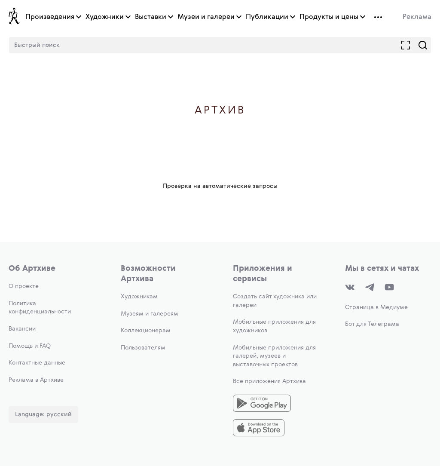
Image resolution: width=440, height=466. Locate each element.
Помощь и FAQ (30, 346)
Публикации (267, 17)
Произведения (49, 17)
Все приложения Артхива (269, 381)
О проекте (24, 286)
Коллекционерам (146, 331)
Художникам (139, 297)
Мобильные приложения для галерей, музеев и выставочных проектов (274, 356)
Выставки (150, 17)
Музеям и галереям (149, 314)
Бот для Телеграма (372, 324)
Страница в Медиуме (376, 307)
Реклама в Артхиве (36, 380)
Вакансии (22, 329)
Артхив (220, 110)
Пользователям (143, 348)
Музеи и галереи (206, 17)
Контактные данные (37, 363)
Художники (105, 17)
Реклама (417, 17)
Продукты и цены (328, 17)
